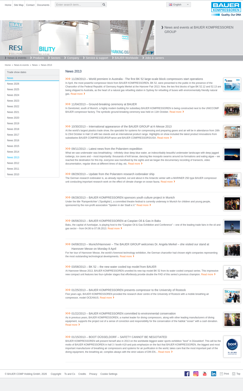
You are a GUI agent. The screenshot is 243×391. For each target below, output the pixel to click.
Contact (30, 5)
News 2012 (13, 163)
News (35, 65)
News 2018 (13, 129)
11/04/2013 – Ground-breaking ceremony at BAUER (104, 104)
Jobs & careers (154, 58)
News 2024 (13, 95)
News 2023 (13, 100)
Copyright (56, 374)
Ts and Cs (69, 374)
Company (73, 58)
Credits (82, 374)
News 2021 (13, 112)
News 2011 (13, 168)
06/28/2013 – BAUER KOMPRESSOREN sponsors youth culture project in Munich (123, 197)
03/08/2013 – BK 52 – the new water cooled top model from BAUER (113, 266)
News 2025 (13, 89)
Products (38, 58)
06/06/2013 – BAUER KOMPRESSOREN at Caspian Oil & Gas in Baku (116, 220)
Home (8, 5)
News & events (16, 58)
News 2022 (13, 106)
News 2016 (13, 140)
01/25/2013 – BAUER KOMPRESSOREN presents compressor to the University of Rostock (128, 290)
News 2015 (13, 146)
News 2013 (13, 157)
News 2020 (13, 117)
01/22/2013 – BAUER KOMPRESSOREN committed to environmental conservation (123, 313)
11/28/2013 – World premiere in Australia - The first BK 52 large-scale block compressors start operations (137, 79)
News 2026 (13, 83)
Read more (77, 93)
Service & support (97, 58)
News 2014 (13, 151)
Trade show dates (16, 72)
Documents (43, 5)
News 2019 (13, 123)
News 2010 (13, 174)
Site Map (18, 5)
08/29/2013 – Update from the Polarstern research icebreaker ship (112, 174)
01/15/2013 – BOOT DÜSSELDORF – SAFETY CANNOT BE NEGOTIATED (119, 337)
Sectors (55, 58)
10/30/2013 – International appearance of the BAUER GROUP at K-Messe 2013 (121, 126)
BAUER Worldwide (126, 58)
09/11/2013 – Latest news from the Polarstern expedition (106, 148)
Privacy (93, 374)
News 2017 (13, 134)
